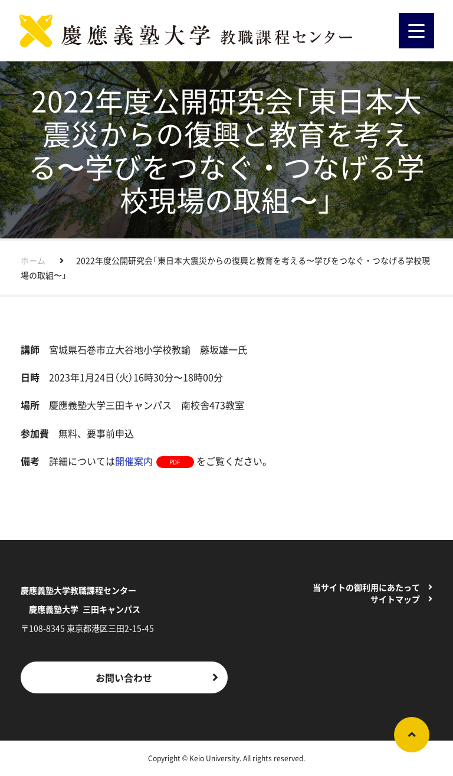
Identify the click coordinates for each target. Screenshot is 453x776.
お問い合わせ (124, 677)
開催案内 (134, 461)
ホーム (33, 260)
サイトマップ (395, 599)
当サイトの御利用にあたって (366, 587)
